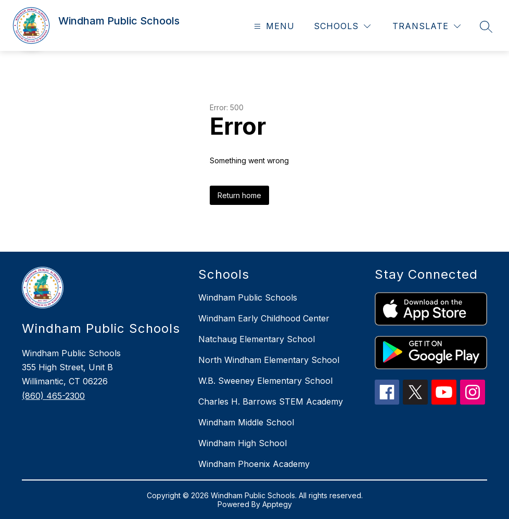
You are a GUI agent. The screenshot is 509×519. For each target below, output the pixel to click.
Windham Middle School (246, 422)
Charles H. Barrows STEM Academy (270, 401)
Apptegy (277, 504)
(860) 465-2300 (53, 396)
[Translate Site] (426, 26)
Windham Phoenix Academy (254, 464)
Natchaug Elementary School (256, 339)
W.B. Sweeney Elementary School (265, 380)
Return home (239, 195)
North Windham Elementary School (268, 360)
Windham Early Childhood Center (263, 318)
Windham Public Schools (247, 297)
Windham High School (242, 443)
